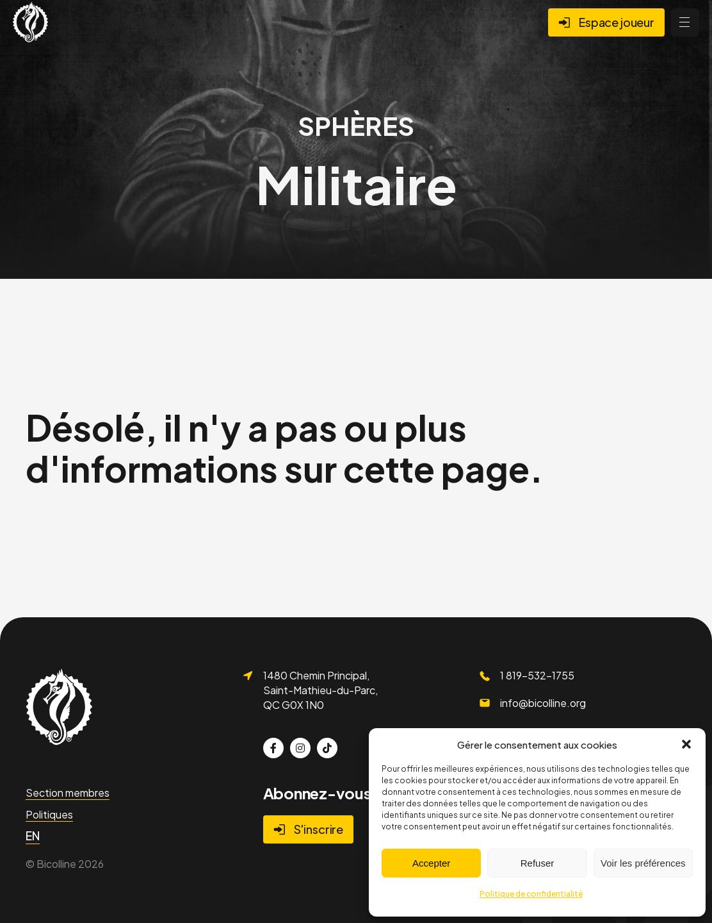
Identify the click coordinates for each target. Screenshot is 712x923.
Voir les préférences (643, 863)
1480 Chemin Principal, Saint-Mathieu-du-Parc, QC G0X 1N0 (320, 690)
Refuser (537, 863)
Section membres (67, 792)
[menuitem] (33, 836)
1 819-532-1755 (537, 675)
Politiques (49, 814)
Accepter (431, 863)
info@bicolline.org (543, 703)
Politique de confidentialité (531, 894)
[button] (686, 744)
